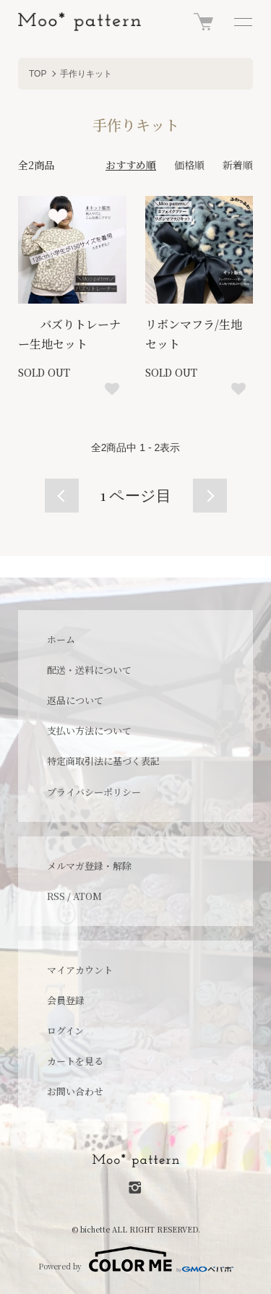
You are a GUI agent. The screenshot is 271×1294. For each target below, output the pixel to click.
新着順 (238, 165)
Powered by (135, 1259)
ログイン (65, 1030)
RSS (56, 896)
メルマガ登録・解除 (89, 866)
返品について (75, 700)
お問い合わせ (75, 1091)
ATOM (87, 896)
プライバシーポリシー (94, 792)
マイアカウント (80, 970)
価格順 (189, 165)
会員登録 (66, 1000)
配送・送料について (89, 670)
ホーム (61, 639)
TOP (37, 74)
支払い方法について (89, 730)
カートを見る (75, 1061)
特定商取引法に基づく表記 (103, 761)
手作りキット (86, 74)
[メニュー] (242, 21)
